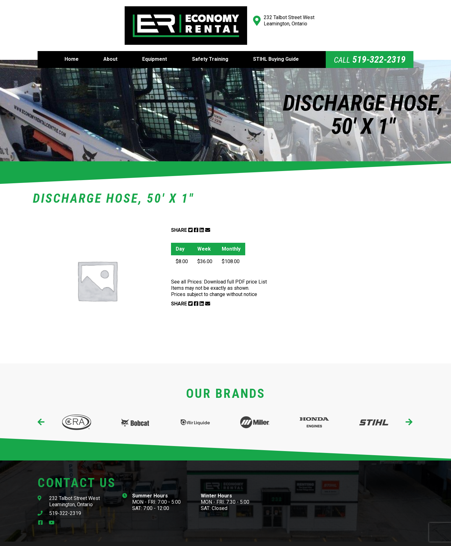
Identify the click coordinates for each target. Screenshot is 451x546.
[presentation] (41, 413)
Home (72, 50)
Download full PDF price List (235, 273)
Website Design (245, 539)
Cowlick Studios (288, 539)
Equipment (154, 50)
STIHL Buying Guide (276, 50)
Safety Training (210, 50)
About (110, 50)
